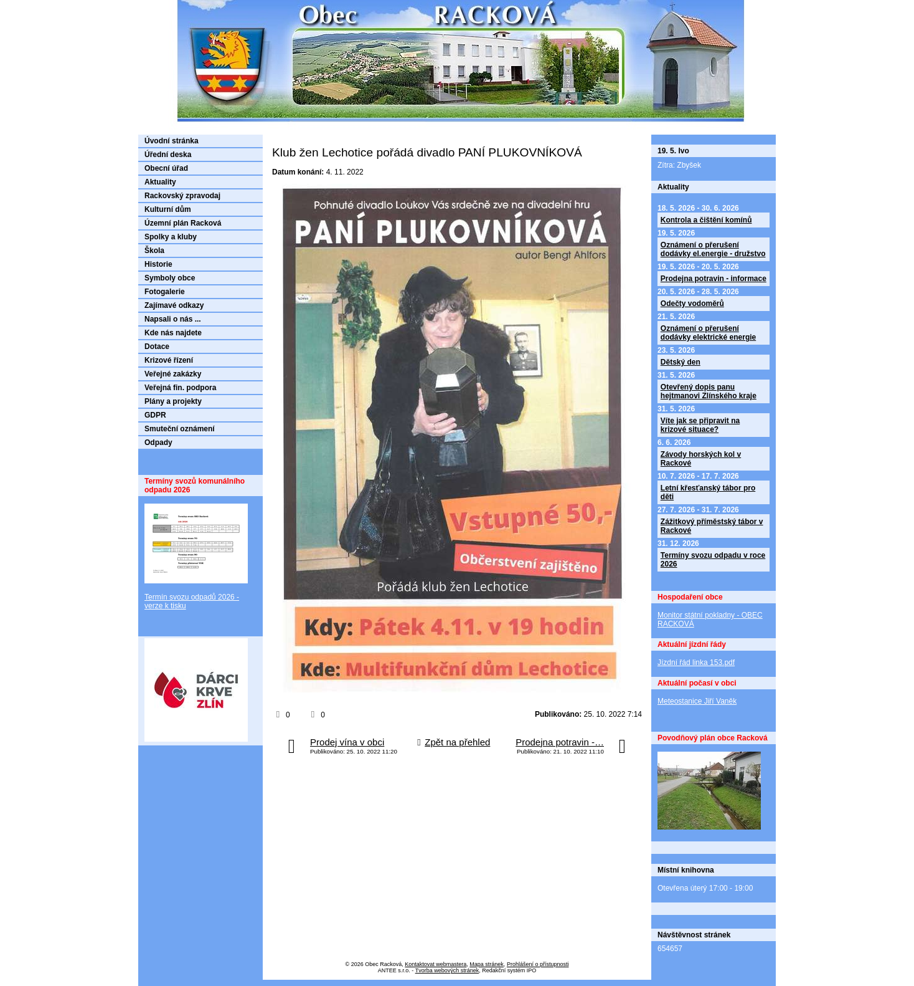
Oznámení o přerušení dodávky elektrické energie (708, 333)
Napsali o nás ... (172, 319)
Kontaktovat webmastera (435, 964)
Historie (158, 264)
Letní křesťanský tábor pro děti (708, 492)
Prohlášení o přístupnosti (538, 964)
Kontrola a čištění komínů (706, 220)
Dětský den (680, 362)
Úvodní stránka (171, 140)
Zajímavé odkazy (174, 305)
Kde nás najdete (173, 332)
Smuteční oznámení (179, 428)
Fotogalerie (164, 291)
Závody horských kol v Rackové (701, 458)
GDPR (155, 415)
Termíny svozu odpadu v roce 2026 (713, 559)
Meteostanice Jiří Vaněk (697, 701)
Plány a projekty (173, 401)
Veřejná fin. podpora (180, 387)
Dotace (156, 346)
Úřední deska (167, 154)
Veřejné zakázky (172, 374)
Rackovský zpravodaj (182, 195)
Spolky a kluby (170, 236)
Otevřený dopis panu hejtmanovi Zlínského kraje (708, 391)
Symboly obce (169, 278)
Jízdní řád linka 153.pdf (696, 662)
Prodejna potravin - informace (713, 278)
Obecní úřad (166, 168)
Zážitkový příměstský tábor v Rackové (712, 526)
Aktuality (160, 182)
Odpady (158, 442)
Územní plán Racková (182, 223)
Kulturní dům (167, 209)
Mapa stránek (486, 964)
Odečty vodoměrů (692, 303)
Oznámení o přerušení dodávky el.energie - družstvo (713, 249)
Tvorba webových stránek (447, 970)
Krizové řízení (168, 360)
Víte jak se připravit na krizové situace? (700, 425)
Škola (154, 250)
